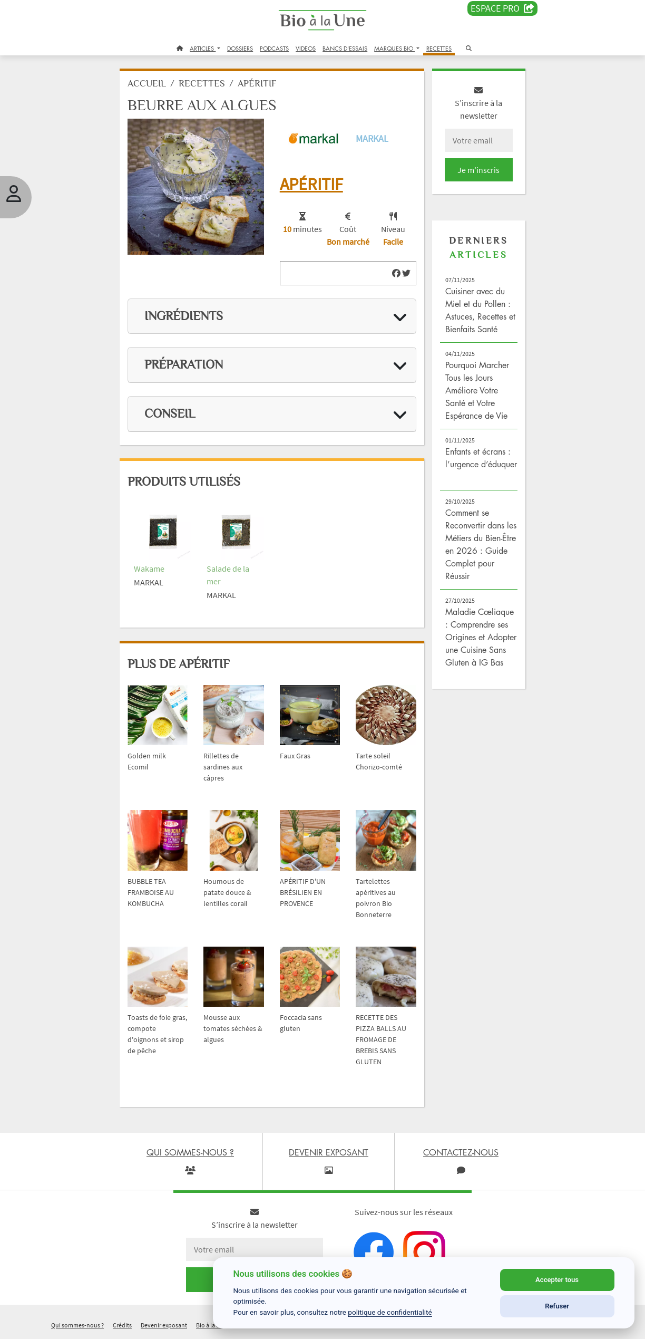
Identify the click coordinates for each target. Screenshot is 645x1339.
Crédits (122, 1325)
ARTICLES (203, 48)
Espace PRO (502, 8)
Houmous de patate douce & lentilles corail (227, 892)
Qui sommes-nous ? (77, 1325)
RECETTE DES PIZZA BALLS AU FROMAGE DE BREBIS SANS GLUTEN (381, 1039)
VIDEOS (306, 48)
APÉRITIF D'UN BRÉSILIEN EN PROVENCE (303, 892)
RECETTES (439, 48)
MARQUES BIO (394, 48)
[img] (396, 273)
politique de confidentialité (390, 1312)
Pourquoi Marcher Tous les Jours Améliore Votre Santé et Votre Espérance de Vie (477, 390)
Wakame (149, 568)
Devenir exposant (164, 1325)
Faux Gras (295, 755)
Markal (372, 138)
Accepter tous (557, 1280)
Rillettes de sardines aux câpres (222, 767)
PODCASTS (274, 48)
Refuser (557, 1306)
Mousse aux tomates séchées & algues (232, 1028)
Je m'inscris (478, 170)
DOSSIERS (240, 48)
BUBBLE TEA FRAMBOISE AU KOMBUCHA (151, 892)
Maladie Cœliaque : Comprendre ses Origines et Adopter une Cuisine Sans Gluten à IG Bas (480, 637)
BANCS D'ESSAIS (344, 48)
